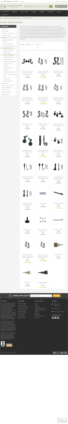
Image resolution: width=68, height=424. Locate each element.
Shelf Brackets (6, 78)
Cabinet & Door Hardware (9, 61)
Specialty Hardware (7, 81)
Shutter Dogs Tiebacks (8, 55)
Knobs (4, 76)
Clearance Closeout (9, 92)
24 (42, 44)
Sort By (23, 44)
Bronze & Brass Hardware (9, 46)
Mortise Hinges (6, 52)
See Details (21, 1)
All (37, 47)
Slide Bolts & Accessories (9, 57)
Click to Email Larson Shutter (59, 311)
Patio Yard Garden (21, 314)
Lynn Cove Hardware (9, 44)
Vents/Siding (50, 11)
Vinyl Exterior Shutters (22, 303)
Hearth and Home (21, 316)
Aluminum (33, 11)
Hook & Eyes (6, 69)
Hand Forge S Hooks (8, 67)
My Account (64, 1)
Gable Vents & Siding (22, 309)
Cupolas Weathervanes (9, 87)
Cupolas (59, 11)
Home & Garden (9, 90)
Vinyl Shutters (5, 11)
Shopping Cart (37, 313)
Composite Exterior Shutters (23, 308)
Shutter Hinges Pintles (8, 50)
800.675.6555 (56, 308)
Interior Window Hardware (9, 74)
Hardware (41, 11)
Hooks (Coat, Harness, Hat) (9, 72)
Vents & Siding (9, 83)
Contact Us (37, 317)
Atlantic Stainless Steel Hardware (9, 40)
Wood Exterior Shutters (22, 305)
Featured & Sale (9, 94)
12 (39, 44)
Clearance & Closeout (22, 317)
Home (1, 18)
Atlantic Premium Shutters (9, 85)
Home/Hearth (5, 14)
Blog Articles (37, 314)
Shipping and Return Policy (40, 308)
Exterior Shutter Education (39, 316)
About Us (36, 305)
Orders (57, 1)
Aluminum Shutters (9, 35)
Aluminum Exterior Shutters (23, 306)
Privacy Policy (37, 306)
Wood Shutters (24, 11)
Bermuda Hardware (7, 59)
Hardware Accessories (22, 311)
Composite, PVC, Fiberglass (9, 33)
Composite (14, 11)
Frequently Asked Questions (40, 309)
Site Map (36, 311)
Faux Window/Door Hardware (7, 64)
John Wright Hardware (15, 18)
